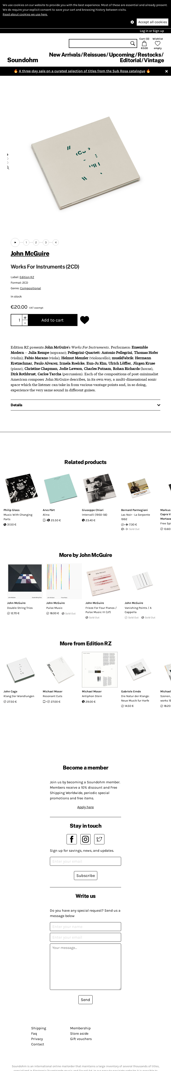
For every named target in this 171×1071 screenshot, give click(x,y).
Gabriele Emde (131, 691)
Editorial (130, 60)
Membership (80, 1028)
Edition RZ (27, 277)
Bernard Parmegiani (134, 510)
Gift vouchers (81, 1039)
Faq (34, 1033)
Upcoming (122, 54)
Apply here (85, 807)
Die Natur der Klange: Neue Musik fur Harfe (135, 698)
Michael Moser (52, 691)
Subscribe (85, 875)
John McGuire (30, 253)
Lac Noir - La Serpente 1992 (135, 517)
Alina (46, 514)
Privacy (37, 1039)
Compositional (30, 288)
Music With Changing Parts (18, 517)
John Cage (10, 691)
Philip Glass (12, 510)
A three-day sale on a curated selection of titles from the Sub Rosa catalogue (82, 71)
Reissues (94, 54)
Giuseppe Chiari (93, 510)
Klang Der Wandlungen (19, 696)
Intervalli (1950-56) (94, 514)
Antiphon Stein (92, 696)
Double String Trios (20, 607)
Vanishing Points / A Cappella (138, 610)
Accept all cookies (152, 22)
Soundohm (22, 60)
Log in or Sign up (152, 31)
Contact (37, 1044)
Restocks (149, 54)
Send (85, 999)
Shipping (38, 1028)
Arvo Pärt (49, 510)
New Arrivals (64, 54)
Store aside (79, 1033)
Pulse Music (54, 607)
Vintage (154, 60)
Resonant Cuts (52, 696)
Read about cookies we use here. (25, 14)
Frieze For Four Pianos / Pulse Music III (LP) (101, 610)
